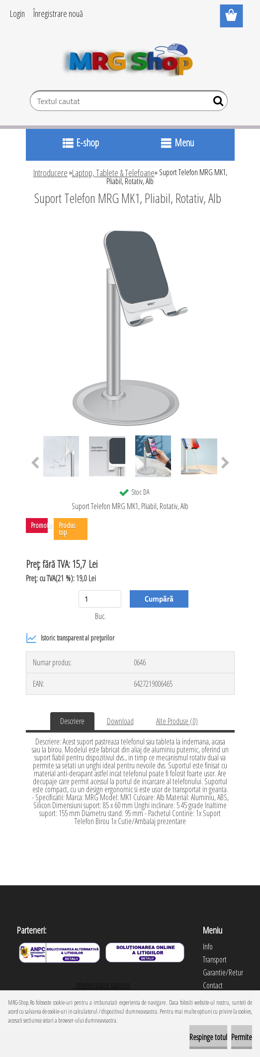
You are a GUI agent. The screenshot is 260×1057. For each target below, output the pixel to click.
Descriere (72, 721)
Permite (241, 1037)
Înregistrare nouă (58, 13)
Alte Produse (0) (177, 721)
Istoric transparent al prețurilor (70, 638)
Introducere (50, 173)
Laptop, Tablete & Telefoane (113, 173)
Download (120, 721)
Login (17, 13)
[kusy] (100, 599)
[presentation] (35, 463)
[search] (216, 103)
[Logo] (130, 58)
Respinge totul (208, 1037)
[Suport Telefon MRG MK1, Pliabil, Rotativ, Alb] (130, 225)
